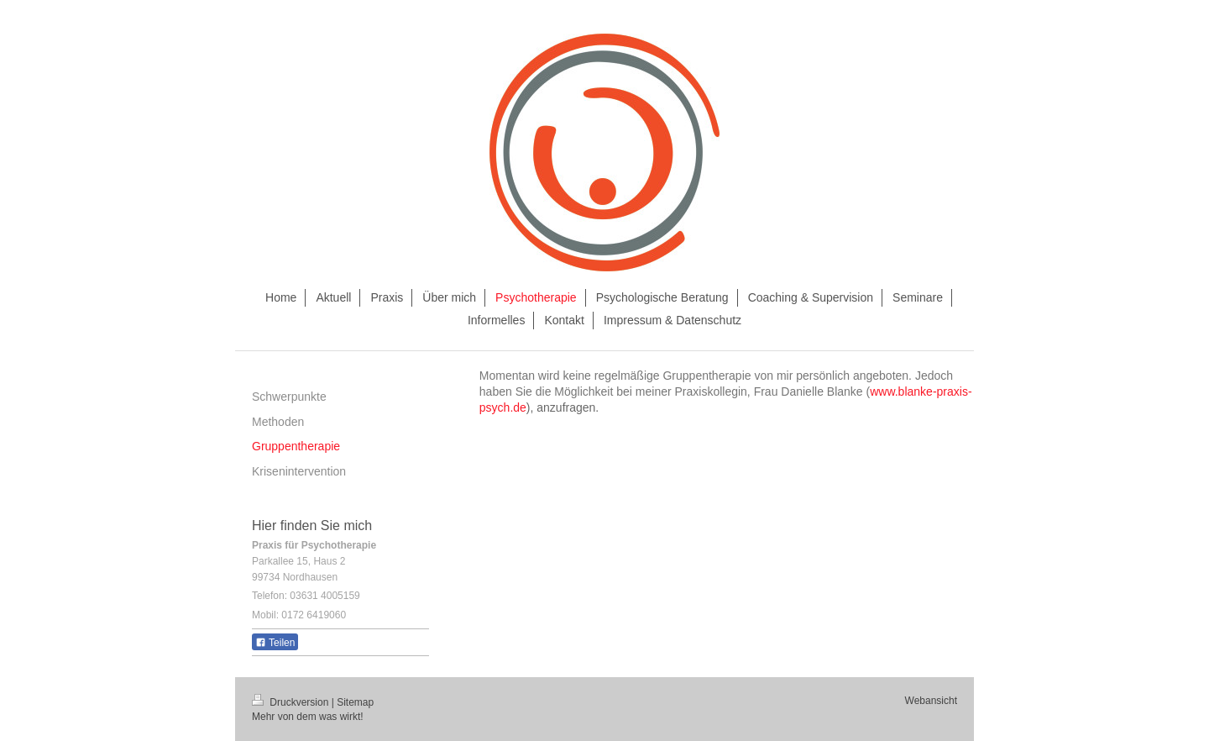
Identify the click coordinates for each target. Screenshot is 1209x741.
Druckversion (292, 702)
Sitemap (355, 702)
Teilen (275, 643)
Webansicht (931, 701)
